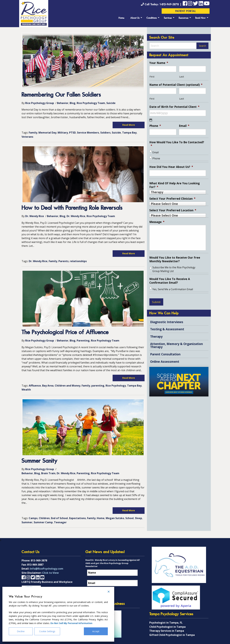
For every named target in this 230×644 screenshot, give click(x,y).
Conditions (151, 18)
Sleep (138, 518)
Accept (95, 631)
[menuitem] (121, 17)
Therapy (156, 336)
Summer (27, 522)
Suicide (110, 103)
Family (33, 132)
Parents (63, 261)
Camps (33, 518)
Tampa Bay (129, 132)
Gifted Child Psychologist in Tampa (172, 635)
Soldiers (105, 132)
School (129, 518)
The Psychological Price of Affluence (65, 333)
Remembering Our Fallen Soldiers (61, 95)
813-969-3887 (35, 564)
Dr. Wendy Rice (34, 216)
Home (121, 18)
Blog (72, 103)
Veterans (27, 136)
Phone (155, 126)
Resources (183, 18)
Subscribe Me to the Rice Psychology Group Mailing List (173, 269)
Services (168, 18)
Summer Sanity (39, 461)
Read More (128, 124)
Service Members (88, 132)
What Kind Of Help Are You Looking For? (174, 185)
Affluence (35, 385)
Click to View (50, 573)
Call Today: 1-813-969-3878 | (162, 4)
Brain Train (48, 473)
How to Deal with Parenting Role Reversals (72, 208)
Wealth (26, 389)
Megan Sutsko (115, 518)
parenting (97, 385)
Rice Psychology (116, 385)
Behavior (62, 103)
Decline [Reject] (21, 631)
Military (63, 132)
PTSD (72, 132)
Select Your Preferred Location (172, 210)
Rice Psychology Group (39, 103)
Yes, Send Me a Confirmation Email (172, 289)
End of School (59, 518)
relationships (78, 261)
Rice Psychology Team (91, 103)
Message (157, 222)
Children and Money (67, 385)
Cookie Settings (47, 631)
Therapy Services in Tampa (166, 630)
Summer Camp (43, 522)
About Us (135, 18)
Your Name (158, 63)
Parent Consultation (165, 354)
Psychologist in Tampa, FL (166, 622)
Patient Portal (185, 11)
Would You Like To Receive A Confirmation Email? (169, 280)
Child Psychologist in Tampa (167, 627)
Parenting (83, 340)
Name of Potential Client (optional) (176, 85)
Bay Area (48, 385)
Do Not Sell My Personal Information (71, 623)
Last (181, 76)
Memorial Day (47, 132)
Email (184, 126)
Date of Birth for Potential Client (174, 107)
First (152, 76)
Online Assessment (164, 361)
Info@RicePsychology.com (46, 568)
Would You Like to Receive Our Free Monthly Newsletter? (174, 259)
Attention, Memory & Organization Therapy (176, 345)
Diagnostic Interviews (166, 322)
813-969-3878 (39, 560)
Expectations (77, 518)
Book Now (200, 18)
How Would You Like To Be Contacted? (176, 144)
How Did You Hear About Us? (171, 167)
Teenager (60, 522)
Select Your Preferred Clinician (172, 198)
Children (44, 518)
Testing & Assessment (167, 329)
